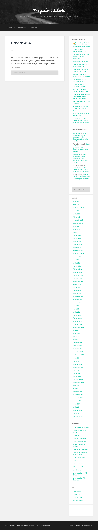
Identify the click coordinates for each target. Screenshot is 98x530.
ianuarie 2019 (77, 346)
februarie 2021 (77, 290)
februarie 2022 (77, 269)
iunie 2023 (76, 229)
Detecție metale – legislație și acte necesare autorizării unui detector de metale (81, 177)
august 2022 (77, 257)
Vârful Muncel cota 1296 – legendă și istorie (81, 66)
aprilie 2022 (76, 263)
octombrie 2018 (78, 352)
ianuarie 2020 (77, 321)
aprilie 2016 (76, 389)
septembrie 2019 (78, 327)
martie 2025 (77, 205)
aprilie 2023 (76, 232)
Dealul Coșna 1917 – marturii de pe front (79, 80)
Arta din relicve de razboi (81, 427)
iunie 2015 (76, 404)
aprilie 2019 (76, 340)
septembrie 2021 (78, 281)
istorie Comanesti (79, 464)
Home (9, 27)
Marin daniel (77, 133)
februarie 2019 (77, 343)
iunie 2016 (76, 386)
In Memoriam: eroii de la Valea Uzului (81, 114)
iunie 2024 (76, 211)
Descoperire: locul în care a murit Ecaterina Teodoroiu (81, 56)
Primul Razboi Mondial (80, 467)
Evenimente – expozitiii (80, 450)
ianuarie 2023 (77, 241)
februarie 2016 (77, 392)
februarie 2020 (77, 318)
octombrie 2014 (78, 416)
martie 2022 (77, 266)
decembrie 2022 (78, 244)
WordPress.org (77, 500)
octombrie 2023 (78, 223)
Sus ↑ (91, 525)
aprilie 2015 (76, 407)
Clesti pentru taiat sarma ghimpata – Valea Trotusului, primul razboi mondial (80, 137)
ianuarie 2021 (77, 293)
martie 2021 (77, 287)
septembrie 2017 (78, 367)
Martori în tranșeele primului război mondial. (81, 90)
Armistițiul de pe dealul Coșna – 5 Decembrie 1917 (80, 108)
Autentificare (77, 491)
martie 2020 (77, 315)
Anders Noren (81, 525)
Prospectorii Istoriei (49, 10)
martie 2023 (77, 235)
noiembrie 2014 (78, 413)
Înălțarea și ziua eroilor (80, 62)
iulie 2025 (76, 202)
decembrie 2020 (78, 297)
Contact (34, 27)
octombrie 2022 (78, 251)
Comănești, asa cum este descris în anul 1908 (81, 70)
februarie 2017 (77, 376)
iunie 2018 (76, 358)
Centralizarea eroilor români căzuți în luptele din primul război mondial (81, 120)
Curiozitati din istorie (79, 441)
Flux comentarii (78, 497)
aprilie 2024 (76, 214)
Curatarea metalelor (79, 439)
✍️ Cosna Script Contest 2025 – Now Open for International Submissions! (81, 45)
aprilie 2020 (76, 312)
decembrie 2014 (78, 410)
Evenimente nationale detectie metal (80, 454)
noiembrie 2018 (78, 349)
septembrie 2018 (78, 355)
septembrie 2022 (78, 254)
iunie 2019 (76, 333)
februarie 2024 (77, 217)
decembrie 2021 (78, 272)
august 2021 (77, 284)
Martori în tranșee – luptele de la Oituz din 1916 (81, 75)
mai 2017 (76, 370)
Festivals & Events (79, 458)
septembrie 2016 (78, 382)
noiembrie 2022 (78, 248)
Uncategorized (77, 470)
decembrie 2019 (78, 324)
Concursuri (76, 435)
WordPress (45, 525)
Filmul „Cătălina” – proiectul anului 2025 (79, 51)
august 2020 (77, 303)
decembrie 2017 (78, 364)
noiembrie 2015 (78, 398)
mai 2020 (76, 309)
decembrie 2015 (78, 395)
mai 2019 (76, 336)
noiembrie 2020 (78, 300)
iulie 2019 (76, 330)
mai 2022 (76, 260)
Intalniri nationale (78, 461)
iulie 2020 (76, 306)
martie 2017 (77, 373)
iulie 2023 (76, 226)
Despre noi (21, 27)
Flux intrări (76, 494)
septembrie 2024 (78, 208)
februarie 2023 (77, 238)
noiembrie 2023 (78, 220)
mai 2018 (76, 361)
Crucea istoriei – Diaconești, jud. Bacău (80, 85)
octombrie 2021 (78, 278)
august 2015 (77, 401)
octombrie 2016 (78, 379)
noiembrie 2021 (78, 275)
